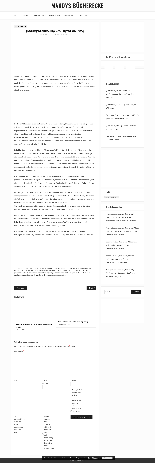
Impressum (83, 16)
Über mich (26, 16)
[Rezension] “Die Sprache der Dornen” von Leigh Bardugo (73, 322)
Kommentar (19, 352)
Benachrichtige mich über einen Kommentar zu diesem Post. (19, 425)
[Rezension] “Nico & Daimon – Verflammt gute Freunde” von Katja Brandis (120, 94)
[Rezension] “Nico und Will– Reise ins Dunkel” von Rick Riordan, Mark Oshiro (122, 231)
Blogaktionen (54, 16)
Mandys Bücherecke (77, 6)
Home (15, 16)
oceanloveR (111, 242)
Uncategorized (20, 26)
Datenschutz (69, 16)
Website (73, 381)
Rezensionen (39, 16)
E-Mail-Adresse (45, 382)
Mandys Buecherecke (64, 34)
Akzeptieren (107, 458)
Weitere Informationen (94, 457)
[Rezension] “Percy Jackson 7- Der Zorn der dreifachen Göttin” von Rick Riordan (121, 217)
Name (17, 381)
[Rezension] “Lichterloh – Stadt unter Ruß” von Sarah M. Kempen (120, 273)
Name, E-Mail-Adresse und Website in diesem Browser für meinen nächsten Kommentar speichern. (77, 400)
